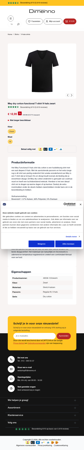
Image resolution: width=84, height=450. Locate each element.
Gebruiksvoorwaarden (37, 343)
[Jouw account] (53, 21)
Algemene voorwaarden (26, 445)
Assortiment (14, 407)
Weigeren (41, 244)
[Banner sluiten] (80, 204)
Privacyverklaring (45, 445)
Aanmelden (63, 336)
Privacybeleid (19, 343)
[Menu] (11, 18)
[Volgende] (71, 95)
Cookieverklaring (61, 445)
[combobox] (12, 24)
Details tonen (71, 236)
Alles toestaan (68, 244)
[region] (42, 71)
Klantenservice (15, 415)
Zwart (12, 131)
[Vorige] (67, 95)
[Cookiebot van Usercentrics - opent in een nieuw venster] (65, 204)
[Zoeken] (18, 24)
